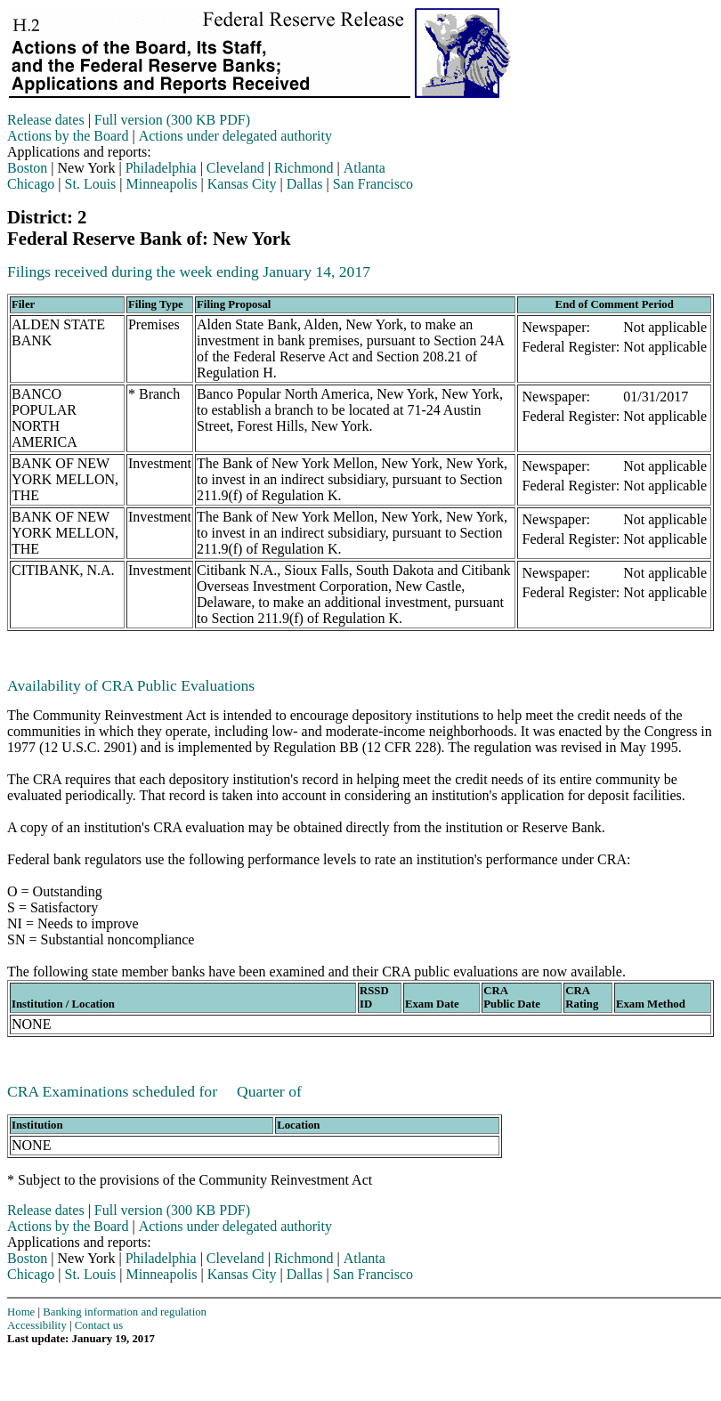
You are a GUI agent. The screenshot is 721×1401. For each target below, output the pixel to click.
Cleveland (235, 167)
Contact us (99, 1325)
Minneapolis (162, 183)
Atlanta (364, 167)
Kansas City (242, 183)
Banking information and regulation (125, 1312)
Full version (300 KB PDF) (172, 119)
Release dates (46, 119)
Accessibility (37, 1325)
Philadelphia (161, 167)
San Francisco (373, 183)
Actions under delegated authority (235, 135)
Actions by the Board (67, 135)
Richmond (304, 167)
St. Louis (91, 183)
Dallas (305, 183)
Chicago (30, 183)
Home (21, 1312)
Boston (27, 167)
